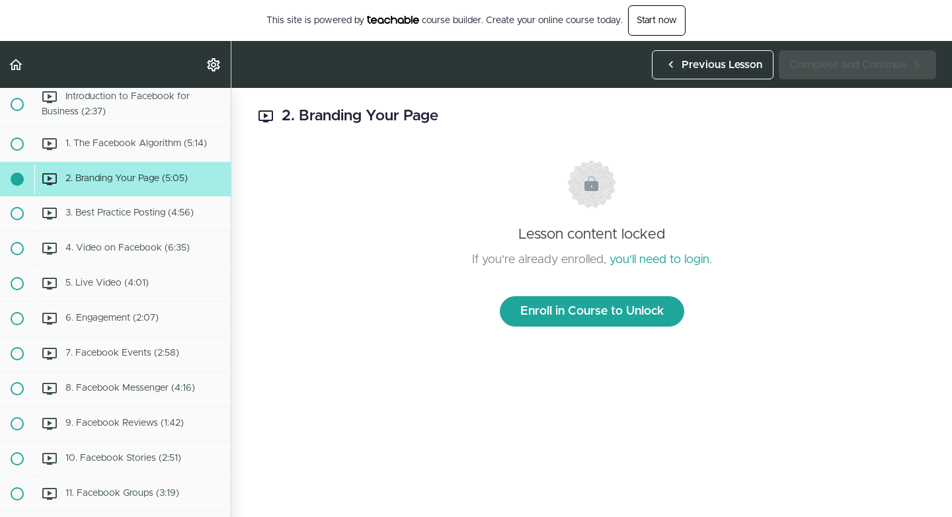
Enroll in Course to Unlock (592, 311)
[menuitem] (214, 64)
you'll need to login (659, 260)
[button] (16, 64)
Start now (657, 20)
